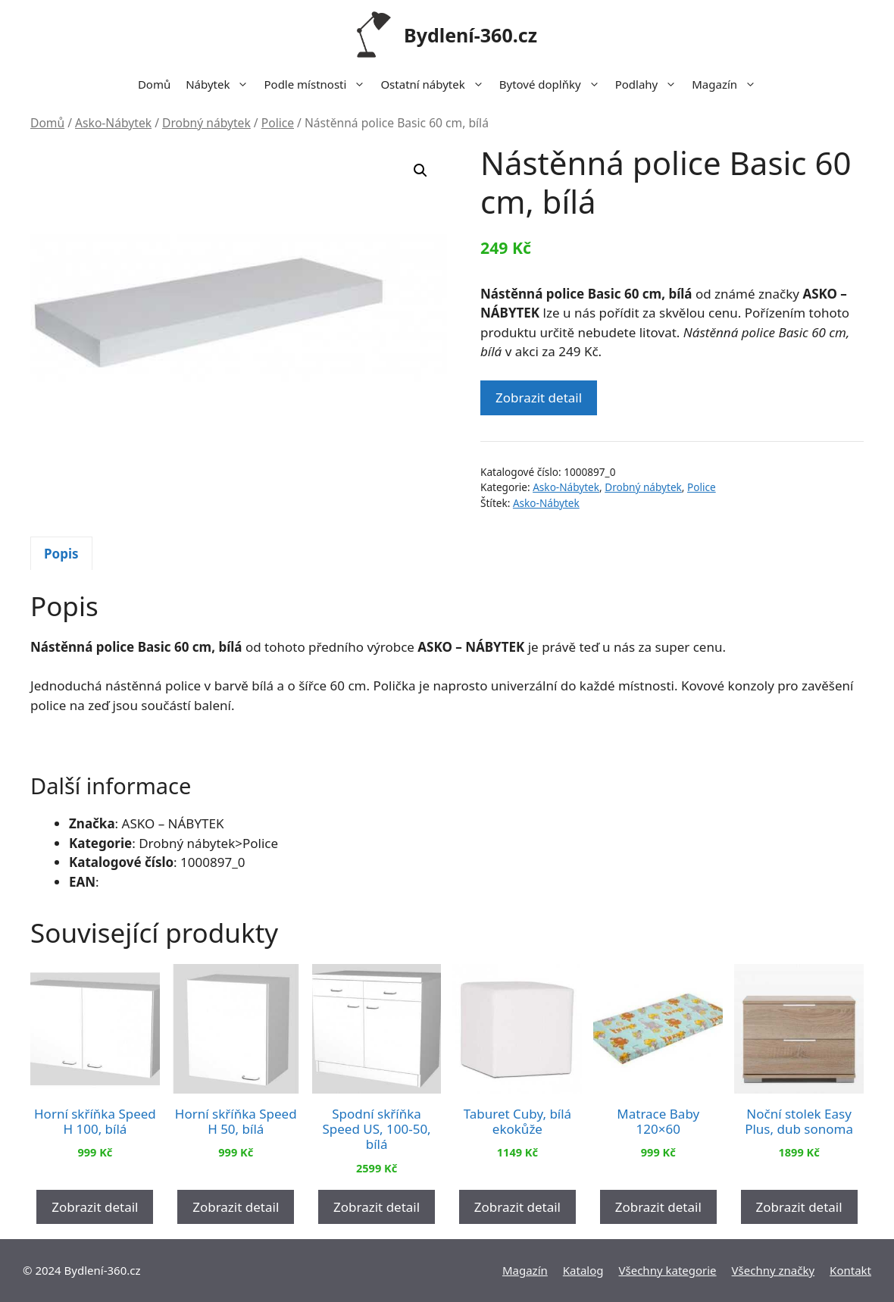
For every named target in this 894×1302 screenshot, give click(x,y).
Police (277, 122)
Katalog (583, 1270)
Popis (61, 553)
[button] (420, 170)
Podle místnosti (318, 84)
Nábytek (221, 84)
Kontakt (850, 1270)
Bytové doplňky (553, 84)
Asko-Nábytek (113, 122)
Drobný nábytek (206, 122)
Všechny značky (773, 1270)
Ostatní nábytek (435, 84)
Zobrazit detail (538, 397)
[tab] (61, 553)
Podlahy (650, 84)
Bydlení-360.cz (470, 35)
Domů (154, 84)
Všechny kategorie (668, 1270)
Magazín (728, 84)
